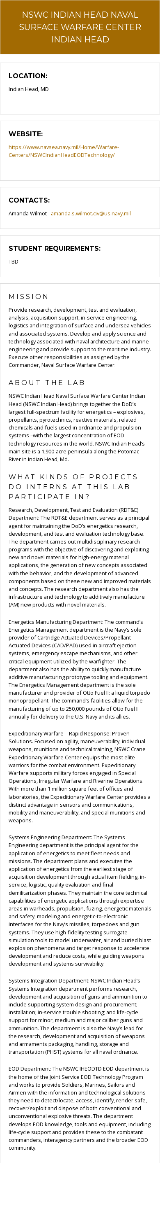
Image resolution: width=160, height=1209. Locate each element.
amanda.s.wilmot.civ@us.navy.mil (91, 213)
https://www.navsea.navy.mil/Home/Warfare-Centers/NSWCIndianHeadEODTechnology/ (64, 151)
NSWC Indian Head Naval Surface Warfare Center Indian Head (80, 27)
